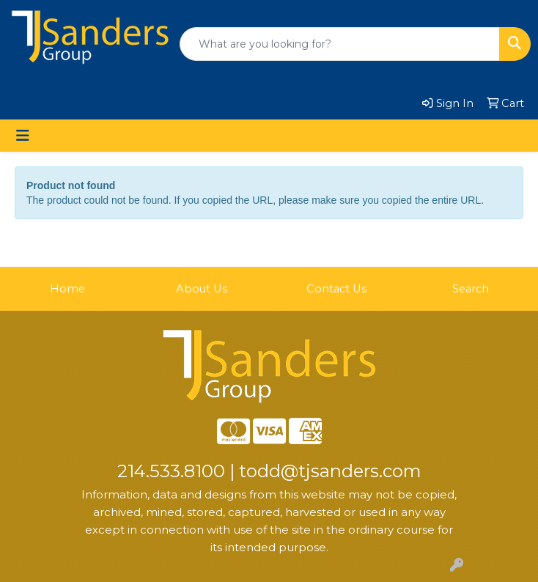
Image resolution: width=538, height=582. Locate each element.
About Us (201, 288)
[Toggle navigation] (22, 135)
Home (67, 288)
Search (470, 288)
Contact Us (336, 288)
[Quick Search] (340, 44)
